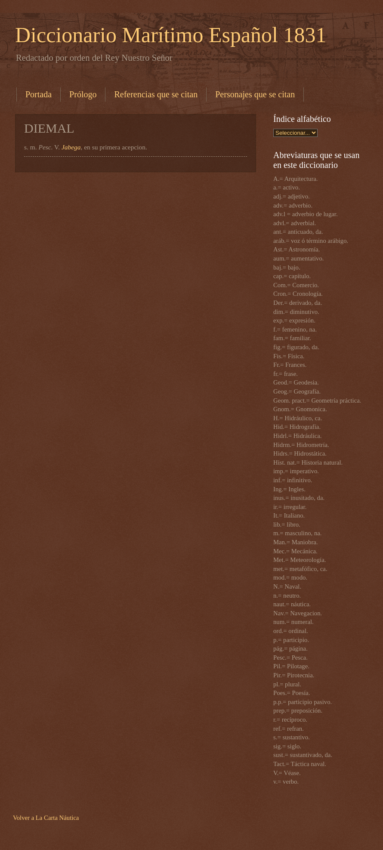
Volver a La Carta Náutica (46, 817)
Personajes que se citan (255, 94)
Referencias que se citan (156, 94)
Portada (38, 94)
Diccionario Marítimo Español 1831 (170, 35)
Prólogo (82, 94)
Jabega (71, 147)
